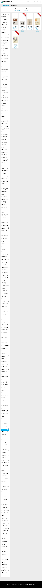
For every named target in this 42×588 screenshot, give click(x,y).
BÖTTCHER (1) (5, 56)
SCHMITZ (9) (5, 473)
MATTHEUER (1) (4, 373)
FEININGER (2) (5, 140)
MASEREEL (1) (5, 368)
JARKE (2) (5, 254)
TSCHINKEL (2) (4, 539)
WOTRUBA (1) (5, 570)
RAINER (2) (5, 441)
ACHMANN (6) (5, 14)
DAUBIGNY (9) (5, 104)
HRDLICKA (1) (5, 245)
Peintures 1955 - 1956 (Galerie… (15, 46)
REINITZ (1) (5, 446)
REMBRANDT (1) (5, 450)
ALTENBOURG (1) (4, 20)
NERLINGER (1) (5, 403)
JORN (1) (4, 262)
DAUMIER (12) (5, 108)
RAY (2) (4, 442)
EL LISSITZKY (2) (5, 134)
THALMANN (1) (5, 528)
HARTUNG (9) (5, 199)
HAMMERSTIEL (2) (4, 192)
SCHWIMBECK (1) (5, 487)
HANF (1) (4, 196)
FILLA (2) (4, 147)
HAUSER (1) (5, 204)
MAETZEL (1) (5, 356)
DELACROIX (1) (5, 112)
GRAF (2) (5, 168)
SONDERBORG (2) (5, 501)
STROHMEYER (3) (5, 513)
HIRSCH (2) (5, 232)
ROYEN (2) (4, 458)
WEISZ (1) (4, 560)
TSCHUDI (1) (5, 544)
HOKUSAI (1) (4, 242)
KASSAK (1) (5, 267)
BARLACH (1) (5, 30)
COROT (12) (5, 91)
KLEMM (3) (5, 277)
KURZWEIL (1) (5, 325)
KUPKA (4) (5, 324)
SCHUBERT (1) (5, 484)
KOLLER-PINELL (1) (5, 294)
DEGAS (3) (5, 110)
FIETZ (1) (5, 146)
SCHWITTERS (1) (5, 490)
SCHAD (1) (5, 460)
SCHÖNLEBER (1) (5, 476)
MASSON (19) (5, 369)
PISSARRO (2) (5, 438)
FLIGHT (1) (5, 149)
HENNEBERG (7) (5, 219)
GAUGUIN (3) (5, 159)
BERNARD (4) (4, 44)
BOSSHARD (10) (5, 52)
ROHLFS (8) (5, 455)
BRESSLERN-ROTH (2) (5, 70)
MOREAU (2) (5, 391)
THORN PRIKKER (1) (5, 531)
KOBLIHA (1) (5, 286)
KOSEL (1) (5, 301)
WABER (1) (5, 552)
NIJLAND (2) (5, 406)
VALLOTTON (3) (5, 548)
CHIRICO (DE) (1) (4, 85)
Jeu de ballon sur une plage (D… (15, 28)
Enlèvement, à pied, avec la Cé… (22, 28)
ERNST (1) (4, 136)
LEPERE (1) (4, 343)
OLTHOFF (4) (5, 413)
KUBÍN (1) (5, 312)
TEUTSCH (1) (5, 526)
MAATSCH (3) (5, 355)
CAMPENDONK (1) (5, 77)
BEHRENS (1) (5, 40)
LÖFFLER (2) (5, 349)
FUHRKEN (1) (5, 157)
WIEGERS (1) (5, 562)
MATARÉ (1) (5, 371)
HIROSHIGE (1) (4, 230)
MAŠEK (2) (5, 366)
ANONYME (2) (4, 22)
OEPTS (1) (4, 411)
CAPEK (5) (4, 79)
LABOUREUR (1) (5, 330)
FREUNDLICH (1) (5, 155)
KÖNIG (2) (5, 299)
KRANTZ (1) (5, 306)
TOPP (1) (4, 533)
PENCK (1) (4, 426)
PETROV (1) (5, 428)
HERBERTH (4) (5, 223)
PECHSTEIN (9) (5, 424)
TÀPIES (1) (5, 522)
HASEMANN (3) (4, 202)
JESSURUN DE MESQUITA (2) (5, 259)
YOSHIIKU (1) (5, 574)
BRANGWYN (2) (5, 62)
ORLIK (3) (4, 415)
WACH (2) (4, 554)
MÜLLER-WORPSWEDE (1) (4, 399)
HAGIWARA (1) (5, 185)
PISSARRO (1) (5, 435)
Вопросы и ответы (32, 584)
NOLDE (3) (4, 408)
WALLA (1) (5, 559)
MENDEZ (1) (5, 378)
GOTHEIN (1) (5, 164)
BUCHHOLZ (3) (5, 73)
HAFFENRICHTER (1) (5, 182)
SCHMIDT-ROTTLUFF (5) (5, 471)
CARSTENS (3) (5, 81)
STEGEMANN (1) (4, 508)
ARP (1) (4, 25)
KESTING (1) (5, 270)
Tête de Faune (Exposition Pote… (37, 28)
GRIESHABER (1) (5, 174)
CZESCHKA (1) (5, 94)
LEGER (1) (5, 337)
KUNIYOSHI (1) (4, 322)
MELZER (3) (5, 376)
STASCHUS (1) (5, 505)
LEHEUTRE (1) (5, 339)
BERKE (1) (5, 42)
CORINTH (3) (5, 89)
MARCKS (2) (5, 359)
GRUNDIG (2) (5, 178)
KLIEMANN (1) (5, 279)
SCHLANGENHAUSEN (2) (5, 468)
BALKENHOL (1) (4, 28)
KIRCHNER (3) (5, 273)
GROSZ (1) (5, 176)
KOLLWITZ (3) (5, 297)
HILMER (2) (5, 228)
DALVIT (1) (5, 102)
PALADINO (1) (5, 420)
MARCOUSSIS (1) (5, 362)
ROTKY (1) (4, 457)
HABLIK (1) (5, 180)
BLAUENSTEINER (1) (5, 49)
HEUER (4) (5, 225)
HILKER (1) (5, 227)
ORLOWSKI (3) (5, 417)
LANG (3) (4, 332)
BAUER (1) (5, 32)
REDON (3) (5, 444)
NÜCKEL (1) (5, 410)
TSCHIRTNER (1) (4, 542)
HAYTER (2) (4, 211)
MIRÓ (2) (4, 382)
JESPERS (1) (5, 256)
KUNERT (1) (5, 315)
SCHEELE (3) (5, 465)
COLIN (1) (4, 87)
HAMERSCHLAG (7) (5, 189)
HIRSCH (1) (5, 236)
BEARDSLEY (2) (5, 35)
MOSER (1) (5, 394)
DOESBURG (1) (5, 117)
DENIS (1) (5, 115)
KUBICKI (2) (5, 309)
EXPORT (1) (5, 137)
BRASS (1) (4, 68)
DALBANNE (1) (5, 98)
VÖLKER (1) (5, 551)
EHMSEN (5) (5, 130)
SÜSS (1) (4, 518)
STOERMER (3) (5, 510)
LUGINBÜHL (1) (4, 352)
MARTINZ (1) (5, 364)
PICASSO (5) (5, 429)
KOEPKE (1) (5, 288)
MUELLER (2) (5, 395)
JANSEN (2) (5, 250)
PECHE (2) (5, 423)
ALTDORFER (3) (4, 17)
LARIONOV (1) (5, 335)
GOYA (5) (5, 167)
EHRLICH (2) (5, 133)
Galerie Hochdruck (5, 5)
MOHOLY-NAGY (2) (5, 385)
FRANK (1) (4, 150)
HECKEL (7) (5, 214)
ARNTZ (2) (4, 24)
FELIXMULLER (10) (4, 143)
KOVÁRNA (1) (5, 304)
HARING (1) (5, 197)
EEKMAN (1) (5, 128)
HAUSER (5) (5, 206)
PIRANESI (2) (5, 432)
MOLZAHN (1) (4, 388)
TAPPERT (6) (5, 523)
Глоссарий (26, 584)
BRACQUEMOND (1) (5, 59)
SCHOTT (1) (5, 479)
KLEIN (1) (5, 275)
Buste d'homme (29, 27)
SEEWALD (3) (5, 493)
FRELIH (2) (5, 152)
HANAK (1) (5, 194)
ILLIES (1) (4, 248)
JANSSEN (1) (5, 252)
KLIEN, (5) (4, 283)
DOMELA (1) (5, 120)
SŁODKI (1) (5, 520)
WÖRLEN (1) (4, 568)
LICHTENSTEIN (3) (5, 346)
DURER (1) (5, 126)
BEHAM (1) (5, 38)
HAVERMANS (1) (5, 208)
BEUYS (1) (5, 47)
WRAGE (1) (5, 572)
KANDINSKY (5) (4, 265)
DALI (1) (5, 100)
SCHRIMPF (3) (5, 482)
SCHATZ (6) (5, 463)
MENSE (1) (4, 381)
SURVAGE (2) (5, 516)
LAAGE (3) (5, 327)
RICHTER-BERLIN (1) (5, 453)
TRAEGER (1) (5, 536)
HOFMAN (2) (5, 239)
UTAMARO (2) (4, 546)
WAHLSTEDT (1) (5, 557)
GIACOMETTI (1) (4, 161)
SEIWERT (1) (4, 497)
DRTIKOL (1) (5, 124)
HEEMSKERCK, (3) (4, 216)
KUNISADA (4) (5, 318)
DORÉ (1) (5, 121)
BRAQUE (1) (5, 65)
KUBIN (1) (5, 311)
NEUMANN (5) (5, 405)
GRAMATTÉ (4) (5, 171)
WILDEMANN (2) (4, 565)
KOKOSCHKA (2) (4, 291)
